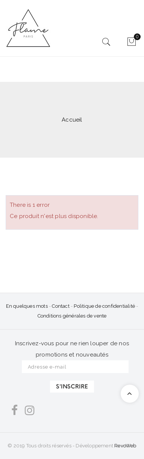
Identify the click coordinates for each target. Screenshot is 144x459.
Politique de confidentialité (104, 306)
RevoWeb (125, 445)
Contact (61, 306)
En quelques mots (27, 306)
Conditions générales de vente (72, 316)
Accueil (72, 119)
